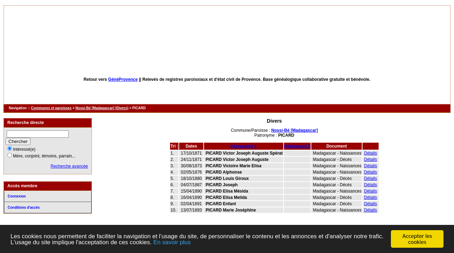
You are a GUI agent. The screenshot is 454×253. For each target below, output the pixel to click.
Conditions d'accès (24, 207)
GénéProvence (123, 79)
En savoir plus (172, 242)
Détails (370, 153)
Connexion (17, 196)
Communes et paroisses (51, 108)
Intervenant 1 (243, 146)
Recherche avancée (69, 166)
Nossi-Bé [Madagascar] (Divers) (101, 108)
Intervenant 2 (297, 146)
